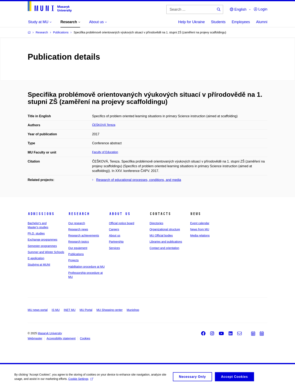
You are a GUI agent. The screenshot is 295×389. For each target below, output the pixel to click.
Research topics (78, 241)
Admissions (41, 214)
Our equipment (77, 248)
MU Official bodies (161, 235)
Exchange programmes (42, 239)
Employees (241, 22)
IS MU (56, 310)
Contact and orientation (164, 248)
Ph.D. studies (36, 233)
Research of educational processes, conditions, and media (138, 180)
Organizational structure (165, 229)
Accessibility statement (61, 338)
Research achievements (83, 235)
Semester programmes (42, 246)
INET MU (69, 310)
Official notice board (121, 223)
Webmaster (35, 338)
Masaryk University (50, 333)
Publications (76, 254)
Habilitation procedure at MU (86, 266)
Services (114, 248)
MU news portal (38, 310)
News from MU (199, 229)
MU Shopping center (109, 310)
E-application (36, 258)
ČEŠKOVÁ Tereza (103, 124)
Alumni (261, 22)
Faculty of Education (105, 152)
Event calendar (199, 223)
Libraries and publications (166, 241)
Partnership (116, 241)
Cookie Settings (80, 380)
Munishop (133, 310)
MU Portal (85, 310)
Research (79, 214)
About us (119, 214)
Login (260, 9)
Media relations (200, 235)
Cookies (85, 338)
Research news (78, 229)
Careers (114, 229)
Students (218, 22)
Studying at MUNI (39, 264)
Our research (76, 223)
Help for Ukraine (191, 22)
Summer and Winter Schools (46, 252)
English (238, 9)
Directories (156, 223)
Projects (73, 260)
